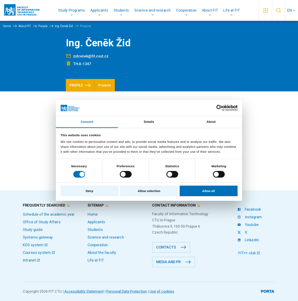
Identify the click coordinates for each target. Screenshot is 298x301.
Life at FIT (96, 260)
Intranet (31, 260)
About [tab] (211, 121)
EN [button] (289, 10)
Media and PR (168, 262)
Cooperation (98, 245)
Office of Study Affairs (42, 222)
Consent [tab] (87, 121)
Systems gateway (38, 237)
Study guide (33, 229)
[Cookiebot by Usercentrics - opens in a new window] (219, 108)
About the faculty (102, 252)
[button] (71, 10)
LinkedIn (248, 240)
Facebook (249, 209)
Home (93, 214)
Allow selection (149, 191)
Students (95, 229)
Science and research (106, 237)
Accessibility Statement (84, 291)
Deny (89, 191)
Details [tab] (149, 121)
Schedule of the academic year (49, 214)
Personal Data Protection (126, 291)
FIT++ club (249, 253)
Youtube (248, 224)
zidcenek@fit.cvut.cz (90, 56)
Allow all (208, 191)
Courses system (39, 252)
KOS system (35, 245)
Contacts (166, 247)
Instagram (250, 217)
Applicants (96, 222)
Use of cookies (162, 291)
